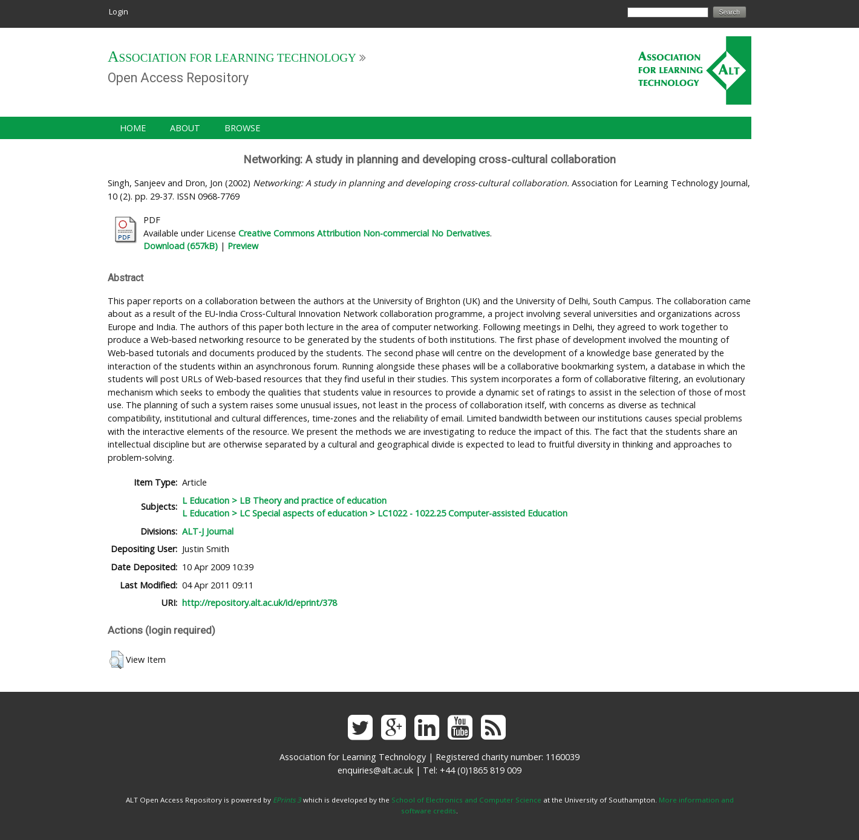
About (185, 128)
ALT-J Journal (208, 531)
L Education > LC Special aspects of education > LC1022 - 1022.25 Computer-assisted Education (374, 513)
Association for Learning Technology (232, 57)
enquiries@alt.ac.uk (375, 770)
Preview (242, 246)
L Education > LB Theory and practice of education (284, 500)
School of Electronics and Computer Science (466, 799)
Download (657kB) (180, 246)
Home (133, 128)
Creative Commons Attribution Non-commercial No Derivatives (364, 233)
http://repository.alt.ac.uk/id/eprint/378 (259, 602)
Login (118, 11)
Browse (242, 128)
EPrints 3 (287, 799)
